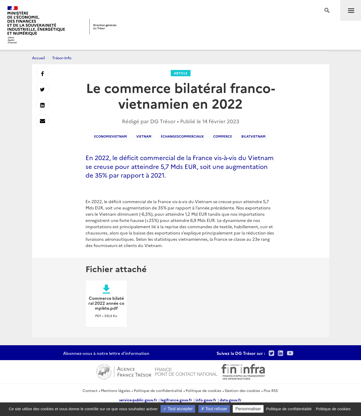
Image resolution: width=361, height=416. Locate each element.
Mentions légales (115, 390)
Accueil (38, 57)
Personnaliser (248, 409)
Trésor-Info (61, 57)
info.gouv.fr (205, 399)
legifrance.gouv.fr (176, 399)
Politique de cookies (203, 390)
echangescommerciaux (182, 136)
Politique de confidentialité (158, 390)
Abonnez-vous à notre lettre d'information (106, 353)
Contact (90, 390)
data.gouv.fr (230, 399)
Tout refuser (214, 409)
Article (180, 73)
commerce (222, 136)
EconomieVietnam (110, 136)
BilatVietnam (253, 136)
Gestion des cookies (242, 390)
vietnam (143, 136)
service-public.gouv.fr (138, 399)
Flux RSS (271, 390)
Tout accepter (178, 409)
